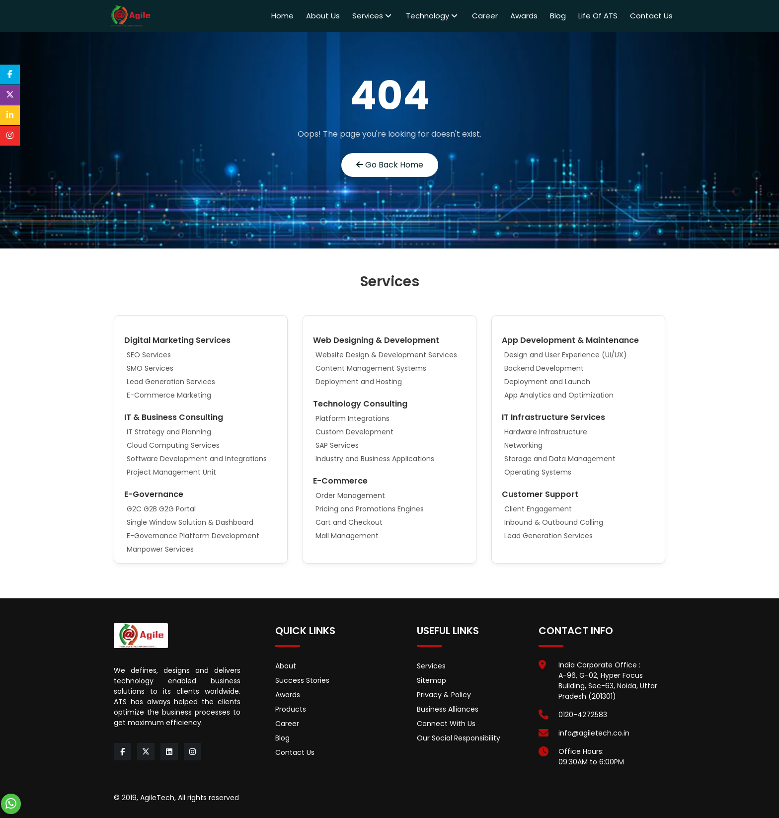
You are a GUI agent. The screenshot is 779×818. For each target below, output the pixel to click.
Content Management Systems (370, 368)
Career (485, 15)
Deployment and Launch (547, 382)
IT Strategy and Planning (169, 432)
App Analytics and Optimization (559, 395)
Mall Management (347, 536)
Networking (523, 445)
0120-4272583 (582, 715)
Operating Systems (537, 472)
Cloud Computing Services (173, 445)
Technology (432, 15)
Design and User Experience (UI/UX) (565, 355)
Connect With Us (446, 724)
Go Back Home (389, 164)
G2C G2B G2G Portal (161, 509)
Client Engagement (538, 509)
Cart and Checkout (349, 522)
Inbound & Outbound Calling (553, 522)
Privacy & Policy (444, 695)
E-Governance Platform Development (193, 536)
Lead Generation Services (171, 382)
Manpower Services (160, 549)
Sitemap (431, 680)
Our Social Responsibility (458, 738)
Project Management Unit (171, 472)
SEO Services (149, 355)
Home (282, 15)
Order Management (350, 495)
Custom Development (354, 432)
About (285, 666)
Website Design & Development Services (386, 355)
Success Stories (302, 680)
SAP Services (337, 445)
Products (290, 709)
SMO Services (150, 368)
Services (371, 15)
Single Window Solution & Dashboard (190, 522)
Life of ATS (598, 15)
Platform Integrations (352, 418)
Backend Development (544, 368)
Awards (524, 15)
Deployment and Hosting (358, 382)
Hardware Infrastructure (545, 432)
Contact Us (651, 15)
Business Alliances (447, 709)
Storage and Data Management (560, 459)
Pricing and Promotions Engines (369, 509)
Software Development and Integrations (197, 459)
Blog (558, 15)
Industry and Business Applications (374, 459)
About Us (323, 15)
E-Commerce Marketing (169, 395)
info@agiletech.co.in (593, 733)
